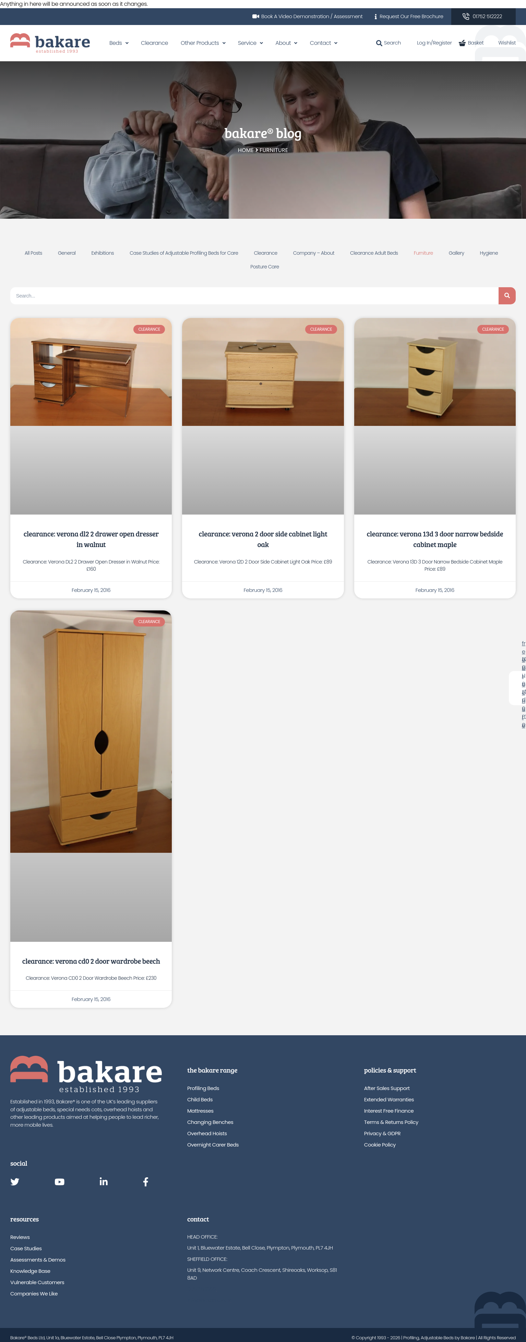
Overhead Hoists (207, 1133)
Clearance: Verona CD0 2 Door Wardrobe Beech (91, 961)
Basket (471, 42)
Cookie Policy (380, 1144)
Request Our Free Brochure (411, 16)
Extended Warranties (389, 1099)
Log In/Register (430, 42)
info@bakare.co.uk (209, 1300)
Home (246, 150)
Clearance (154, 43)
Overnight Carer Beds (213, 1144)
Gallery (456, 253)
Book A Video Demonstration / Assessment (311, 16)
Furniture (423, 253)
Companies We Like (34, 1293)
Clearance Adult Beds (374, 253)
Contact (320, 43)
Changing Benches (210, 1122)
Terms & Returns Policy (391, 1122)
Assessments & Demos (37, 1259)
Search (388, 42)
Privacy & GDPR (382, 1133)
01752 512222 (487, 16)
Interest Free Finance (389, 1110)
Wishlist (503, 42)
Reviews (19, 1237)
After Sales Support (387, 1088)
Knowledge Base (30, 1271)
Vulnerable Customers (37, 1282)
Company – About (313, 253)
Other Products (200, 43)
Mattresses (200, 1110)
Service (247, 43)
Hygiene (489, 253)
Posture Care (264, 266)
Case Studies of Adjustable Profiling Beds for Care (184, 253)
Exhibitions (102, 253)
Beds (115, 43)
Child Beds (200, 1099)
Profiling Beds (203, 1088)
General (66, 253)
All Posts (33, 253)
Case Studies (26, 1248)
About (283, 43)
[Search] (507, 295)
